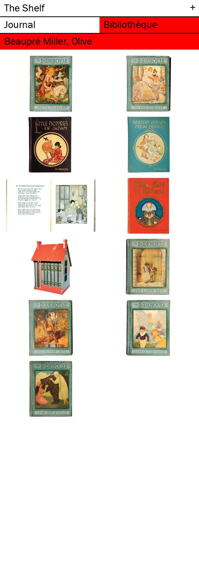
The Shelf (24, 7)
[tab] (50, 25)
